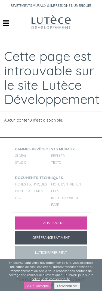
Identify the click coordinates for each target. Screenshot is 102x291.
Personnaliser (67, 286)
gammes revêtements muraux (45, 149)
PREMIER (58, 156)
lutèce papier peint (51, 252)
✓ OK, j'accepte (38, 286)
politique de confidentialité (51, 279)
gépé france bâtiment (51, 237)
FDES (55, 191)
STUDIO (20, 162)
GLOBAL (21, 156)
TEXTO (56, 162)
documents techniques (39, 177)
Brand (51, 22)
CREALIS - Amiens (51, 223)
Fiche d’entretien (66, 184)
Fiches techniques (31, 184)
